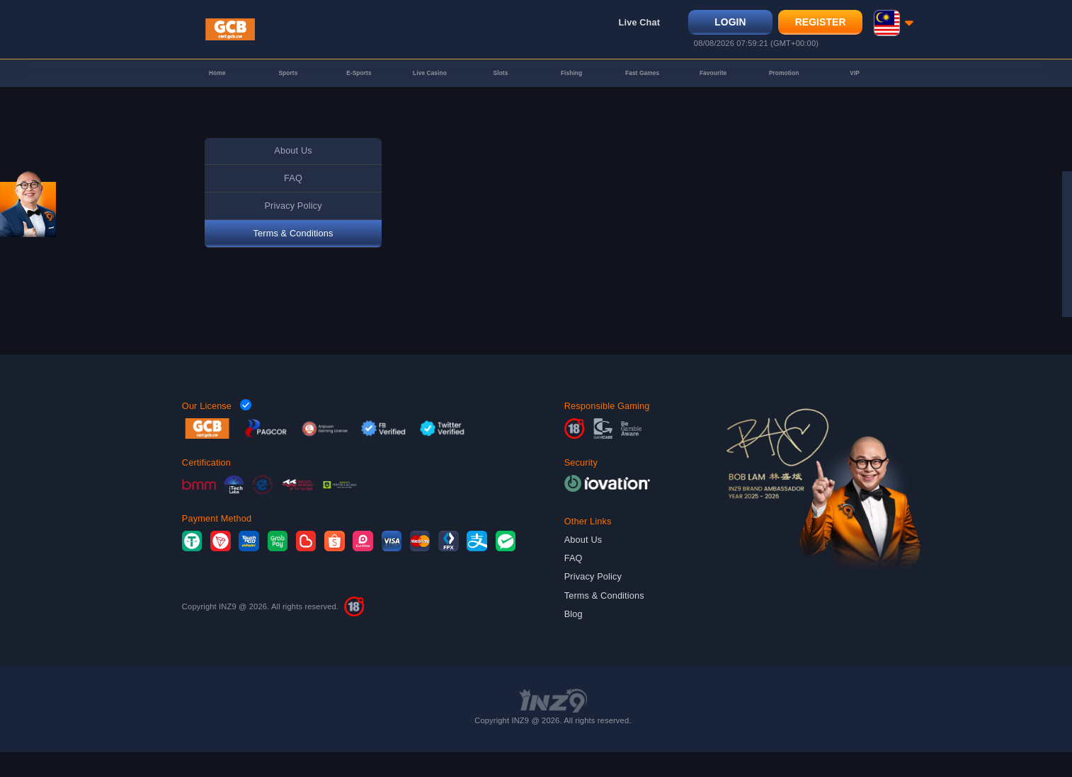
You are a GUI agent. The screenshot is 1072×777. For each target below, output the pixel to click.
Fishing (571, 90)
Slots (500, 90)
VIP (855, 90)
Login (725, 27)
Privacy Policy (292, 230)
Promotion (784, 90)
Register (814, 27)
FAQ (293, 202)
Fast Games (642, 90)
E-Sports (359, 90)
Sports (287, 90)
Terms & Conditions (293, 258)
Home (217, 90)
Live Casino (429, 90)
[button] (888, 27)
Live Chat (634, 27)
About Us (293, 175)
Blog (573, 638)
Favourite (713, 90)
